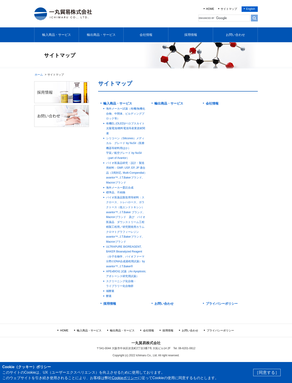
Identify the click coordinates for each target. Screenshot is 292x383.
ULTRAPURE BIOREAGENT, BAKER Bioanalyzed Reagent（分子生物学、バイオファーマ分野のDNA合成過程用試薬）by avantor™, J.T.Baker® (125, 256)
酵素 (109, 296)
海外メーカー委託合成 (119, 187)
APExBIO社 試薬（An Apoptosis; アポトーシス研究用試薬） (126, 274)
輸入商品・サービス (56, 35)
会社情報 (146, 35)
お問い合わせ (235, 35)
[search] (224, 18)
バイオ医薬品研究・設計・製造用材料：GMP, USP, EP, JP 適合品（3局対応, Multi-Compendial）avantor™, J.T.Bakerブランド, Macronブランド (126, 172)
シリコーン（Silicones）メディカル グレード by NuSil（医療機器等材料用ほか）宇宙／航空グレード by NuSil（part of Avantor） (125, 148)
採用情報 (190, 35)
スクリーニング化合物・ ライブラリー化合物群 (121, 284)
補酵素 (110, 291)
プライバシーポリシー (222, 303)
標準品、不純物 (115, 192)
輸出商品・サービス (101, 35)
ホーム (39, 74)
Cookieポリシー (125, 378)
